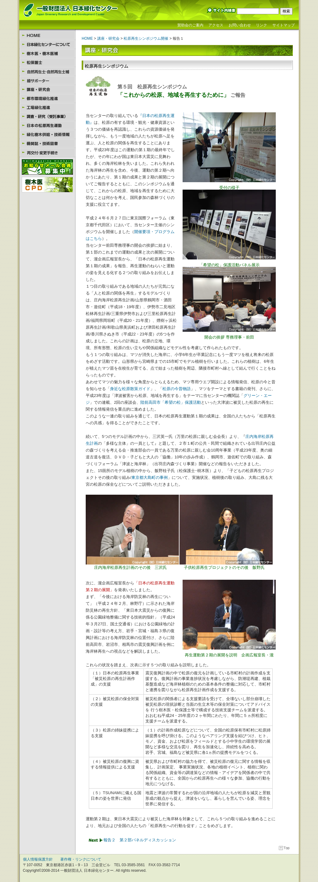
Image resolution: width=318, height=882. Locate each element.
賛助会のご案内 (190, 25)
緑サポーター (47, 80)
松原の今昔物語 (176, 388)
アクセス (215, 25)
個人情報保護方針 (38, 859)
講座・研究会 (47, 89)
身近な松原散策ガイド (130, 388)
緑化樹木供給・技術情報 (47, 134)
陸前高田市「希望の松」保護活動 (170, 402)
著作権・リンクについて (80, 859)
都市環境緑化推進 (47, 98)
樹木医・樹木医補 (47, 53)
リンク (261, 25)
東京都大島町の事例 (149, 477)
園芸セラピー (47, 116)
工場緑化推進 (47, 107)
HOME (47, 35)
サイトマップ (283, 25)
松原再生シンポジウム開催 (146, 38)
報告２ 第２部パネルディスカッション (139, 840)
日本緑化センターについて (47, 44)
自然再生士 (47, 71)
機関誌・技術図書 (47, 143)
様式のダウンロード (47, 152)
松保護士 (47, 62)
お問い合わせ (240, 25)
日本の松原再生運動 (47, 125)
